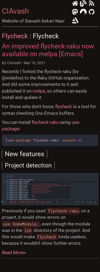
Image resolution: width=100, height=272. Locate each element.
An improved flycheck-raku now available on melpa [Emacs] (48, 50)
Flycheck (15, 36)
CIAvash (15, 11)
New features (24, 154)
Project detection (28, 165)
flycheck (63, 106)
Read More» (14, 252)
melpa (39, 91)
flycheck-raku (45, 122)
